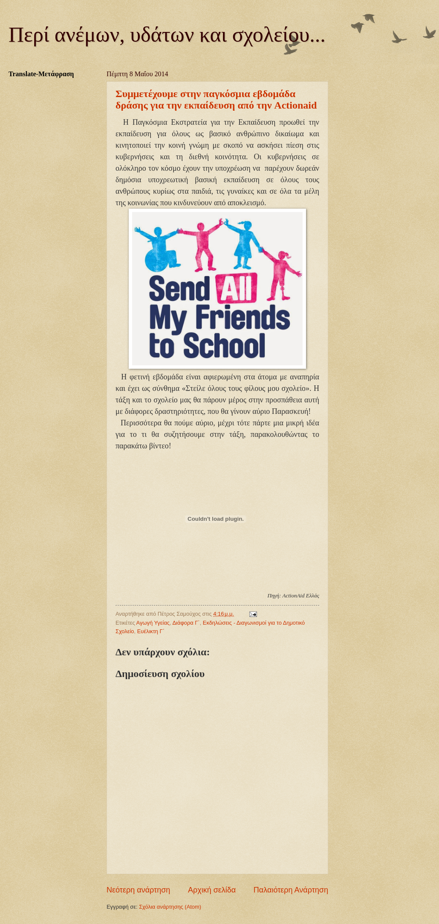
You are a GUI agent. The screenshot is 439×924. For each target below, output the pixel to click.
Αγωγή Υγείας (153, 623)
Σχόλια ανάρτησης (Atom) (170, 907)
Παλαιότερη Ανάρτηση (291, 890)
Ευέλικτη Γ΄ (151, 631)
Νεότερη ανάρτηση (138, 890)
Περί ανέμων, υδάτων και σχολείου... (167, 34)
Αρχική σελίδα (212, 890)
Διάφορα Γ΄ (186, 623)
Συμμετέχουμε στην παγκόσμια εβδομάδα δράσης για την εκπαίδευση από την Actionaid (216, 99)
